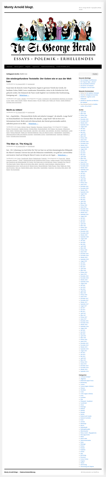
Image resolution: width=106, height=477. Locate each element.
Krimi (82, 420)
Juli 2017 (83, 308)
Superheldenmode (51, 134)
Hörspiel (83, 412)
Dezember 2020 (84, 231)
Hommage (83, 406)
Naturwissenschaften (86, 440)
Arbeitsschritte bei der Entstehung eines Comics (36, 160)
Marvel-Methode (43, 166)
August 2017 (84, 306)
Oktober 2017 (84, 302)
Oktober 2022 (84, 190)
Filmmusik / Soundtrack (87, 401)
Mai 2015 (83, 356)
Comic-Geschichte (65, 160)
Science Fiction (47, 127)
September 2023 (85, 169)
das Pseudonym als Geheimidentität (16, 162)
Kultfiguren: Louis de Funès (88, 87)
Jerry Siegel (41, 131)
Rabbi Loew (45, 100)
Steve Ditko (37, 168)
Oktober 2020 (84, 235)
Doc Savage (59, 129)
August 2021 (84, 216)
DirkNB (83, 97)
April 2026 (83, 111)
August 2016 (84, 328)
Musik (82, 436)
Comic (19, 98)
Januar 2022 (84, 207)
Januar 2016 (84, 341)
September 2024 (85, 147)
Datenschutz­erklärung (47, 66)
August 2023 (84, 171)
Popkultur (33, 127)
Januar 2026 (84, 117)
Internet (82, 414)
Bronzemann (14, 129)
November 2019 (85, 255)
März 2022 (83, 203)
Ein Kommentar (15, 169)
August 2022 (84, 194)
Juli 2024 (83, 151)
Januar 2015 (84, 364)
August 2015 (84, 350)
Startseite (9, 66)
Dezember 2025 (84, 119)
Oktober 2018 (84, 280)
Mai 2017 (83, 311)
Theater (82, 463)
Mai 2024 (83, 154)
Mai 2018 (83, 289)
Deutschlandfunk (42, 129)
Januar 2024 (84, 162)
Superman (59, 134)
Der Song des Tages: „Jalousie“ (88, 82)
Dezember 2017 (84, 298)
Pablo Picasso (52, 166)
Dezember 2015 (84, 343)
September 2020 (85, 237)
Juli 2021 (83, 218)
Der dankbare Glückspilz (92, 93)
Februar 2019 (84, 272)
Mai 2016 (83, 334)
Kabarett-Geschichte (86, 418)
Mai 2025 (83, 132)
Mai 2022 (83, 199)
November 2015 (85, 345)
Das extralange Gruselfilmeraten (89, 80)
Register (27, 66)
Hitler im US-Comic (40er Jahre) (29, 164)
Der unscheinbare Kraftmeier (88, 83)
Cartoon (83, 384)
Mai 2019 (83, 266)
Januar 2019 (84, 274)
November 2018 (85, 278)
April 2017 (83, 313)
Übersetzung (84, 464)
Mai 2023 (83, 177)
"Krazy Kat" (62, 158)
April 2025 (83, 134)
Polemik (83, 448)
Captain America (23, 129)
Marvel (28, 127)
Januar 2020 (84, 252)
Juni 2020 (83, 242)
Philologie (83, 444)
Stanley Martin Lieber (27, 168)
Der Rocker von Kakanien (87, 85)
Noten (82, 442)
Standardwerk (58, 132)
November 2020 (85, 233)
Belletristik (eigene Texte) (87, 380)
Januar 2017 (84, 319)
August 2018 (84, 283)
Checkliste (83, 390)
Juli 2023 (83, 173)
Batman (8, 129)
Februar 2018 (84, 294)
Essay (82, 395)
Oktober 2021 (84, 212)
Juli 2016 (83, 330)
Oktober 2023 (84, 167)
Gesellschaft (24, 158)
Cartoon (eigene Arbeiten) (87, 386)
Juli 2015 (83, 352)
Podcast (82, 446)
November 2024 (85, 143)
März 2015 (83, 360)
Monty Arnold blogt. (19, 7)
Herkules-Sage (18, 131)
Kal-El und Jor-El (24, 166)
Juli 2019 (83, 263)
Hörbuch (83, 408)
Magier (25, 100)
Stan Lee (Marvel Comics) (46, 132)
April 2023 (83, 179)
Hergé (18, 164)
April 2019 (83, 268)
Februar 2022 (84, 205)
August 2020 (84, 238)
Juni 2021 (83, 220)
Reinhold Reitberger (33, 132)
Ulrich (82, 95)
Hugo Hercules (27, 131)
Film (82, 399)
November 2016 (85, 322)
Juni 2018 (83, 287)
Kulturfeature (64, 131)
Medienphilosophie (85, 429)
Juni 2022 (83, 197)
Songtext (83, 461)
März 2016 (83, 337)
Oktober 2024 (84, 145)
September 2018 (85, 281)
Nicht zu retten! (14, 110)
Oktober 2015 (84, 347)
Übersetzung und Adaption (87, 466)
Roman (58, 100)
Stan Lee (17, 168)
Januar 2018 (84, 296)
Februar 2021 (84, 227)
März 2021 (83, 225)
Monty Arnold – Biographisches (88, 433)
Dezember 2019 (84, 253)
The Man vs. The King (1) (19, 144)
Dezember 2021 (84, 209)
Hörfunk (23, 127)
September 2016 (85, 326)
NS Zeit (39, 100)
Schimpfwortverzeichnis (92, 95)
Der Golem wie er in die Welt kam (43, 162)
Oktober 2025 (84, 123)
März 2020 (83, 248)
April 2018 (83, 291)
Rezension (40, 127)
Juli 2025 (83, 128)
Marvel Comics (34, 166)
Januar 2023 (84, 184)
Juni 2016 (83, 332)
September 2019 (85, 259)
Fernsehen (83, 397)
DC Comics (30, 162)
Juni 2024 (83, 153)
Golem (12, 100)
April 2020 (83, 246)
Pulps (58, 166)
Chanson (83, 388)
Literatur (23, 98)
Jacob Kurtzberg (49, 164)
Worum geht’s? (18, 66)
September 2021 (85, 214)
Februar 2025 (84, 138)
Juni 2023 (83, 175)
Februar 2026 (84, 115)
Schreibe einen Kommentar (13, 102)
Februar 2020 (84, 250)
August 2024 (84, 149)
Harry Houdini (19, 100)
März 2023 (83, 181)
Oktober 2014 (84, 369)
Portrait (82, 451)
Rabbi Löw (52, 100)
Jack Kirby (35, 131)
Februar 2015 (84, 362)
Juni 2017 (83, 309)
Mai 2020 (83, 244)
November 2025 (85, 121)
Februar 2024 (84, 160)
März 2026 (83, 113)
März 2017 (83, 315)
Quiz (82, 453)
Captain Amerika (55, 160)
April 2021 (83, 223)
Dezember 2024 (84, 141)
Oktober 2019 (84, 257)
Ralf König (83, 455)
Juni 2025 (83, 130)
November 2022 (85, 188)
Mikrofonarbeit (84, 431)
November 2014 (85, 367)
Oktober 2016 (84, 324)
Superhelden (44, 168)
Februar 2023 (84, 182)
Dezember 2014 (84, 365)
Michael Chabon (32, 100)
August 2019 (84, 261)
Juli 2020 (83, 240)
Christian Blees (33, 129)
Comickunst (45, 98)
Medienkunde (37, 158)
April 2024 (83, 156)
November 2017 (85, 300)
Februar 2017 (84, 317)
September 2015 (85, 349)
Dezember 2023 (84, 164)
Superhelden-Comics (39, 134)
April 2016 (83, 336)
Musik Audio (84, 438)
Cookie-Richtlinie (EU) (63, 66)
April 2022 (83, 201)
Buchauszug (84, 382)
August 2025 (84, 126)
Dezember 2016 (84, 321)
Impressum (36, 66)
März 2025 (83, 136)
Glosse (82, 405)
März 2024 (83, 158)
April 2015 (83, 358)
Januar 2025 (84, 139)
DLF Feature (51, 129)
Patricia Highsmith (15, 132)
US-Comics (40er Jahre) (61, 168)
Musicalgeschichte (85, 435)
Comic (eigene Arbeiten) (87, 393)
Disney (55, 162)
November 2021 (85, 210)
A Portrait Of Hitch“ (86, 377)
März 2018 (83, 293)
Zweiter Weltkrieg (65, 100)
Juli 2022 (83, 195)
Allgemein (83, 378)
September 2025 (85, 125)
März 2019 (83, 270)
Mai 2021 (83, 222)
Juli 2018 (83, 285)
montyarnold (31, 84)
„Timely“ (20, 160)
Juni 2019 (83, 265)
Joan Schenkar (50, 131)
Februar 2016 (84, 339)
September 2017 (85, 304)
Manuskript (83, 423)
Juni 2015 (83, 354)
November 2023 (85, 166)
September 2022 (85, 192)
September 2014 (85, 371)
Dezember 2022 (84, 186)
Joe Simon (57, 131)
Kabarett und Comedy (86, 416)
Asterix (66, 127)
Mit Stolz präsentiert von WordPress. (90, 472)
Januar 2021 (84, 229)
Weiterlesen (24, 95)
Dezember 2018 (84, 276)
